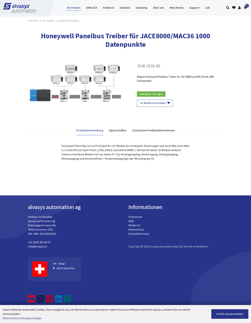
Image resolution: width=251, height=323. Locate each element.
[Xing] (67, 300)
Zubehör (125, 8)
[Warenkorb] (245, 7)
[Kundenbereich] (239, 7)
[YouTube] (31, 300)
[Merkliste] (234, 7)
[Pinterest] (49, 300)
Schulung (141, 8)
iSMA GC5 (91, 8)
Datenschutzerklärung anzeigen (22, 318)
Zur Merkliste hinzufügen (155, 103)
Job (207, 8)
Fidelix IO (108, 8)
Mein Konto (177, 8)
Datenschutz (136, 230)
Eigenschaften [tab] (117, 130)
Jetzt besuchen (64, 268)
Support (194, 8)
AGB (131, 221)
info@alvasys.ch (37, 247)
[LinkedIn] (58, 300)
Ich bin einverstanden (229, 314)
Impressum (135, 217)
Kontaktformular (138, 234)
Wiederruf (134, 225)
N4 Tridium (73, 8)
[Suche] (228, 7)
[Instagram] (40, 300)
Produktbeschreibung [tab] (89, 130)
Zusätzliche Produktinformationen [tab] (153, 130)
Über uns (158, 8)
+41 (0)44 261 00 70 (39, 242)
